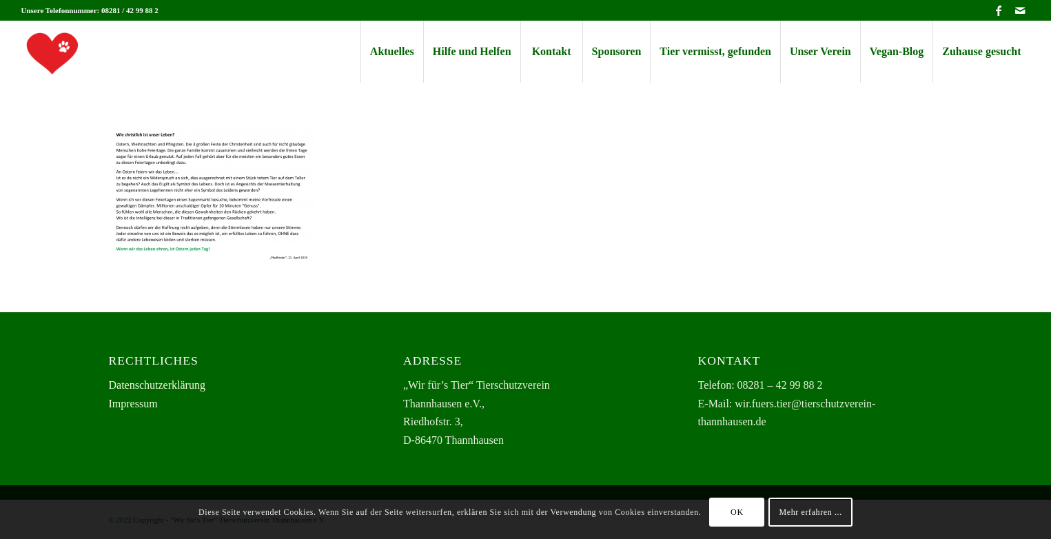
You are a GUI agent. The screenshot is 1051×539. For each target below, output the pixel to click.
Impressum (133, 403)
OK (737, 512)
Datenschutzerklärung (157, 385)
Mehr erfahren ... (810, 512)
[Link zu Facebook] (999, 10)
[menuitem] (391, 52)
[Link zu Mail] (1020, 10)
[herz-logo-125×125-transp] (52, 52)
